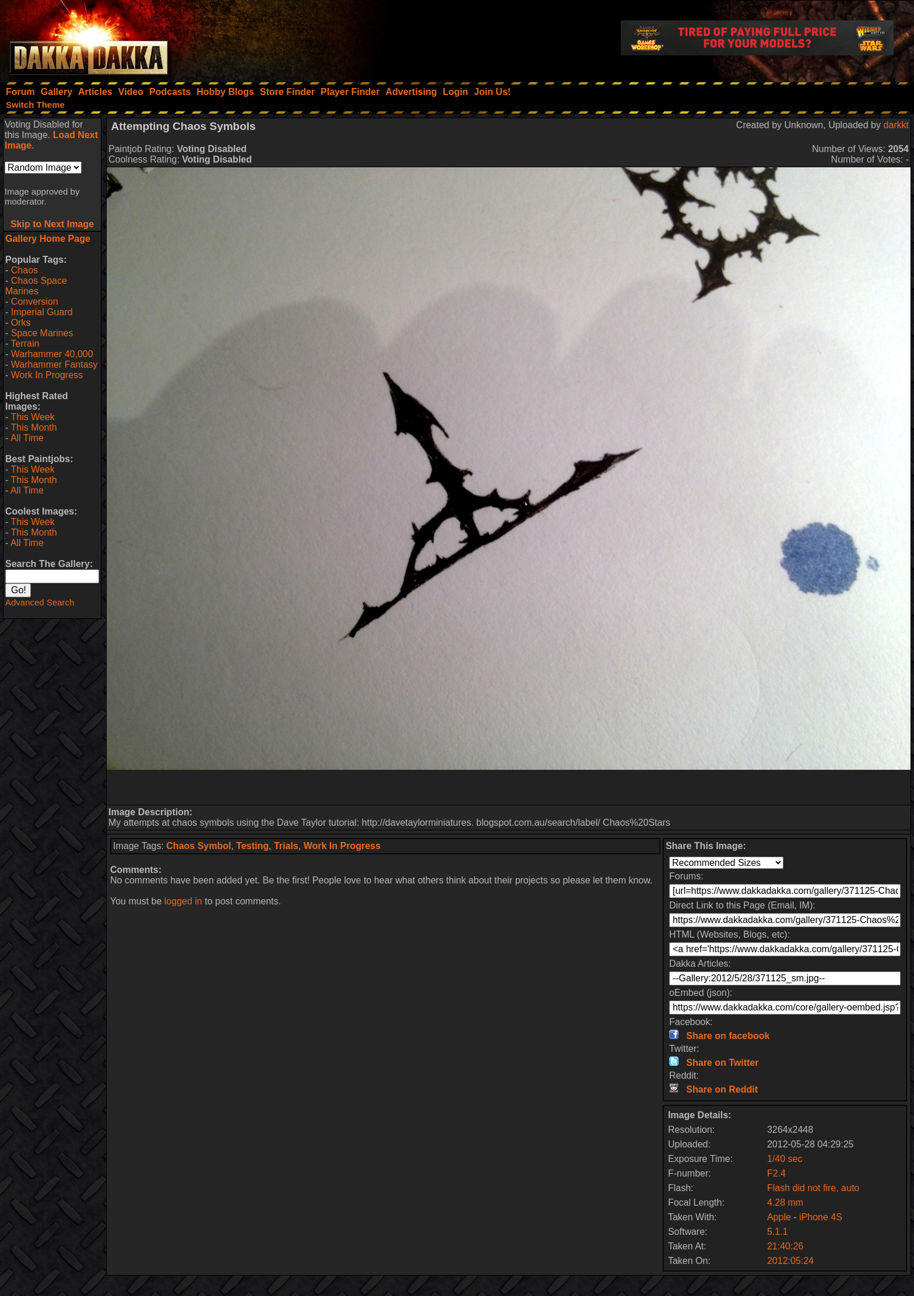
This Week (32, 417)
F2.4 (776, 1173)
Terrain (24, 343)
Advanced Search (39, 602)
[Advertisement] (508, 787)
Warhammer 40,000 (52, 354)
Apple (779, 1217)
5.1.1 (777, 1232)
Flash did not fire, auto (813, 1188)
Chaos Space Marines (36, 286)
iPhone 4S (820, 1217)
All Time (27, 438)
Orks (21, 322)
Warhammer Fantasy (54, 364)
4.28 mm (785, 1202)
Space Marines (42, 333)
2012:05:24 (790, 1261)
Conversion (34, 302)
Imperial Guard (42, 312)
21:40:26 (785, 1246)
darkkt (896, 125)
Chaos (24, 270)
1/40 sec (784, 1159)
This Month (33, 427)
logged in (183, 901)
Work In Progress (47, 375)
